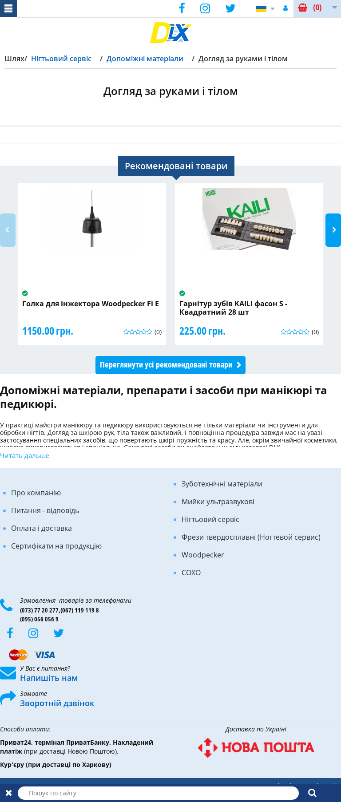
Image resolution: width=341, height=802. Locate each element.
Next (333, 230)
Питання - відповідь (45, 510)
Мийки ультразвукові (218, 501)
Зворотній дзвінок (57, 703)
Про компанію (36, 493)
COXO (191, 572)
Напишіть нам (49, 678)
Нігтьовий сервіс (210, 519)
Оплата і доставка (41, 528)
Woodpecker (203, 555)
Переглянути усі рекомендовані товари (166, 364)
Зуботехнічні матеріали (222, 484)
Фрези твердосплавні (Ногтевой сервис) (251, 537)
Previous (8, 230)
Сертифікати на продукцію (56, 546)
